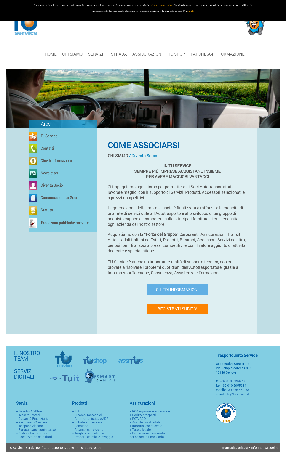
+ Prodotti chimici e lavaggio (92, 437)
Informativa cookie (264, 447)
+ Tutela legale (140, 429)
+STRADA (118, 54)
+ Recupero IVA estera (31, 422)
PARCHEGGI (202, 54)
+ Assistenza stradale (145, 422)
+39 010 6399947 (232, 381)
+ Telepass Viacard (29, 426)
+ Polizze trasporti (143, 415)
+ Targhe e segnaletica (88, 433)
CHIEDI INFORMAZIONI (177, 289)
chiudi (190, 10)
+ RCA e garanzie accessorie (150, 411)
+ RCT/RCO (138, 418)
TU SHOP (176, 54)
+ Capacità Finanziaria (32, 418)
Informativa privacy (234, 447)
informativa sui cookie (161, 5)
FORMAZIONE (232, 54)
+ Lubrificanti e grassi (87, 422)
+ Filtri (76, 411)
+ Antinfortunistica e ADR (90, 418)
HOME (51, 54)
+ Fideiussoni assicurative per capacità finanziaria (148, 435)
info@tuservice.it (237, 394)
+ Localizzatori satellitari (34, 437)
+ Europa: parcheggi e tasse (36, 429)
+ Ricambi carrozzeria (87, 429)
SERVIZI (95, 54)
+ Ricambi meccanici (87, 415)
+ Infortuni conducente (146, 426)
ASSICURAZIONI (147, 54)
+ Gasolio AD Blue (29, 411)
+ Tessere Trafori (28, 415)
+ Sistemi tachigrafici (31, 433)
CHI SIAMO (72, 54)
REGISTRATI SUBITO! (177, 308)
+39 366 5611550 (238, 390)
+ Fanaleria (80, 426)
